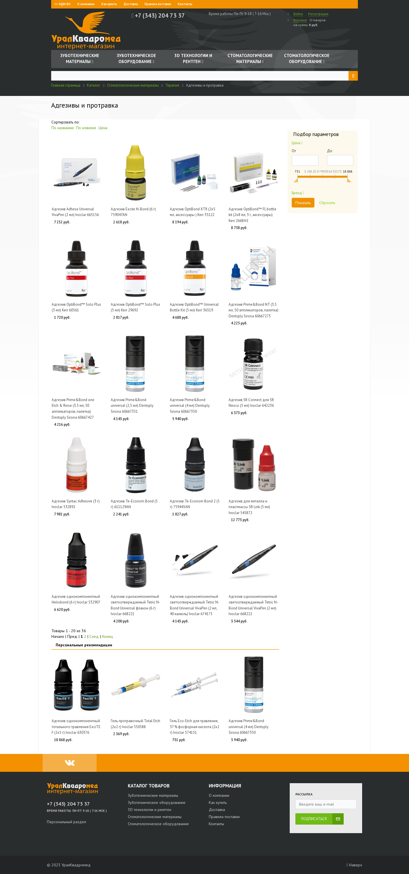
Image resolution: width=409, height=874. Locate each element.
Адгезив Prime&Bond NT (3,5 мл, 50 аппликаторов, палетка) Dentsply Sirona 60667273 (253, 310)
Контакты (185, 4)
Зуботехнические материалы (153, 795)
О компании (86, 4)
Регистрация (318, 14)
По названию (62, 127)
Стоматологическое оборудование (158, 823)
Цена (103, 127)
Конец (107, 636)
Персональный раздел (66, 821)
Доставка (131, 4)
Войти (298, 14)
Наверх (354, 864)
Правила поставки (158, 4)
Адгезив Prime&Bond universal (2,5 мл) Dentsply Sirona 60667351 (132, 405)
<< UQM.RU (62, 4)
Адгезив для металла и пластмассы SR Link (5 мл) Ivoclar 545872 (249, 507)
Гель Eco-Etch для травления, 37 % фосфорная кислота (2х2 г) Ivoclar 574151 (194, 726)
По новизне (86, 127)
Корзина (300, 20)
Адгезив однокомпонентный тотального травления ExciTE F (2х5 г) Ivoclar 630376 (76, 726)
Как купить (109, 4)
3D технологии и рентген (149, 809)
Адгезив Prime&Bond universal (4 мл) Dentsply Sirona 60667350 (190, 405)
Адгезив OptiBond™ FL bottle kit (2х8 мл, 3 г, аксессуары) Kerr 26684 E (252, 215)
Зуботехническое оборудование (156, 802)
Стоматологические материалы (154, 816)
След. (94, 636)
